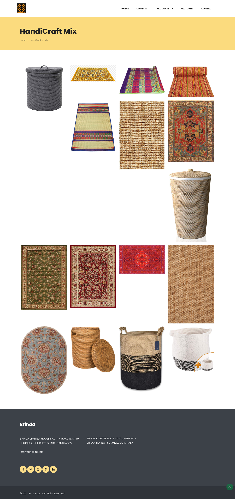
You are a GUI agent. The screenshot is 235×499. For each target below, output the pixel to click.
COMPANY (142, 8)
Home (23, 39)
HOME (125, 8)
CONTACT (207, 8)
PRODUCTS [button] (164, 8)
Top (229, 487)
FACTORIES (187, 8)
